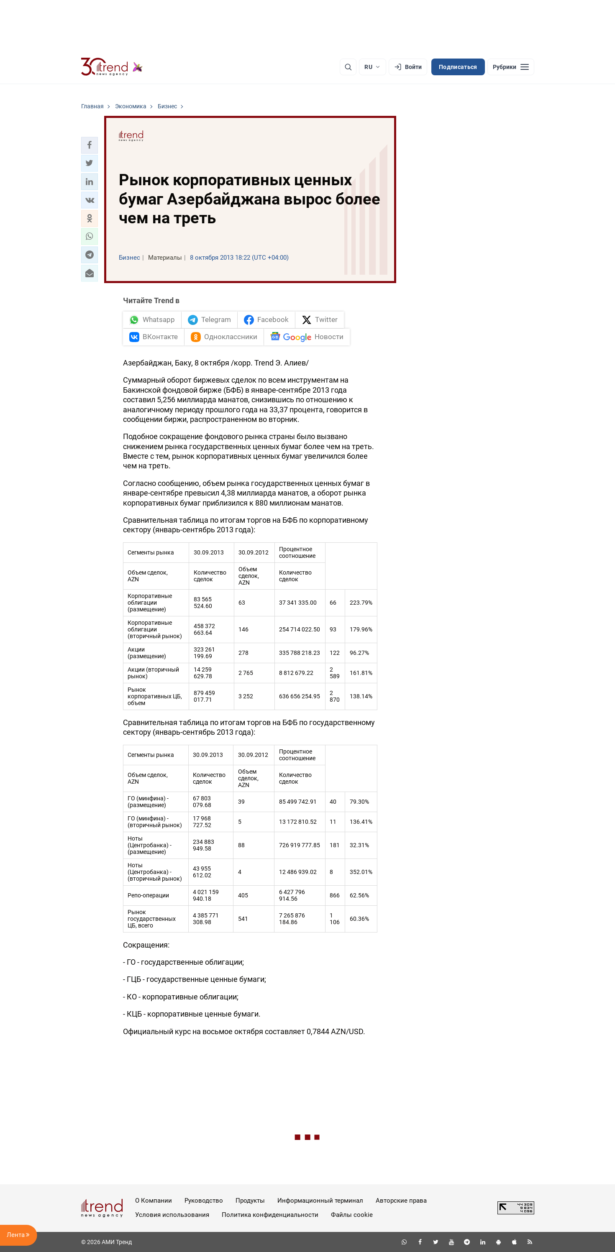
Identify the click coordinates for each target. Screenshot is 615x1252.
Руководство (203, 1200)
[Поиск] (348, 67)
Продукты (250, 1200)
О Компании (153, 1200)
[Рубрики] (510, 67)
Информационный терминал (320, 1200)
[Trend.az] (112, 67)
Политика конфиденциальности (270, 1215)
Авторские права (401, 1200)
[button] (89, 145)
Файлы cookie (352, 1215)
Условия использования (172, 1215)
